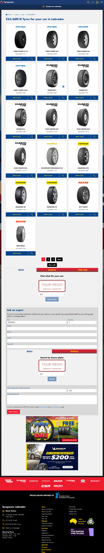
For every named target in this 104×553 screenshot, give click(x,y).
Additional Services (48, 542)
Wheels (44, 521)
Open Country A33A (20, 90)
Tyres (44, 507)
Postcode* (10, 344)
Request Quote (13, 412)
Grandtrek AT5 (21, 207)
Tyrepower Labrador (52, 6)
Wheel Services (46, 540)
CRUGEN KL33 (20, 129)
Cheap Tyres (73, 514)
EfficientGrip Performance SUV (52, 168)
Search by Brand (47, 514)
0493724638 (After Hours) (13, 524)
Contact (44, 547)
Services (45, 528)
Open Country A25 (52, 51)
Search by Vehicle (47, 509)
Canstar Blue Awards (75, 509)
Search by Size (46, 512)
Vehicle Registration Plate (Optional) (18, 388)
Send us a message (12, 528)
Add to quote (17, 59)
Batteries (44, 531)
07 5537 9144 (11, 520)
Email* (9, 338)
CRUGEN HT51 (83, 90)
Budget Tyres (73, 511)
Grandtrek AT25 (83, 168)
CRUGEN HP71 (52, 90)
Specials (45, 545)
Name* (9, 326)
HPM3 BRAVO (20, 246)
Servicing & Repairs (48, 535)
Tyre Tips (44, 519)
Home (8, 15)
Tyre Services (46, 538)
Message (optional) (13, 394)
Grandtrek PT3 (52, 207)
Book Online (46, 550)
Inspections (45, 533)
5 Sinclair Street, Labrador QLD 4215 (15, 516)
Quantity (70, 320)
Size (8, 320)
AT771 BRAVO (83, 207)
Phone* (9, 332)
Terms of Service (55, 407)
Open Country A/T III (21, 51)
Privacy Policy (43, 407)
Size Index (72, 507)
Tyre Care (45, 516)
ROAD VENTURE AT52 (51, 129)
